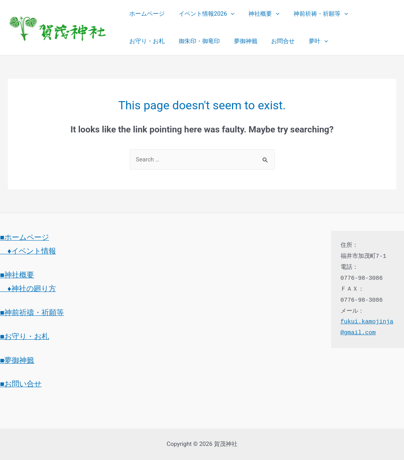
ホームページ (145, 13)
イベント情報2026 (203, 13)
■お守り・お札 (24, 336)
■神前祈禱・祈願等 (32, 312)
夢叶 (261, 41)
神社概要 (258, 13)
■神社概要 (17, 275)
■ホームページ (24, 237)
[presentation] (227, 13)
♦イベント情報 (28, 251)
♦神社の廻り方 (28, 288)
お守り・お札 (369, 13)
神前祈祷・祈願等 (313, 13)
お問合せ (228, 41)
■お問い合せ (21, 384)
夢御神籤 (193, 41)
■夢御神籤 (17, 360)
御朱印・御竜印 (148, 41)
